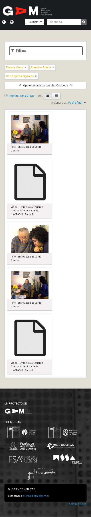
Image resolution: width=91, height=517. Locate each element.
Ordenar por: (59, 102)
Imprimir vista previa (19, 95)
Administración (78, 504)
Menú (4, 22)
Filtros (18, 51)
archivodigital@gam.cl (36, 496)
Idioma (12, 22)
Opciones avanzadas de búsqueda (45, 85)
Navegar (33, 21)
